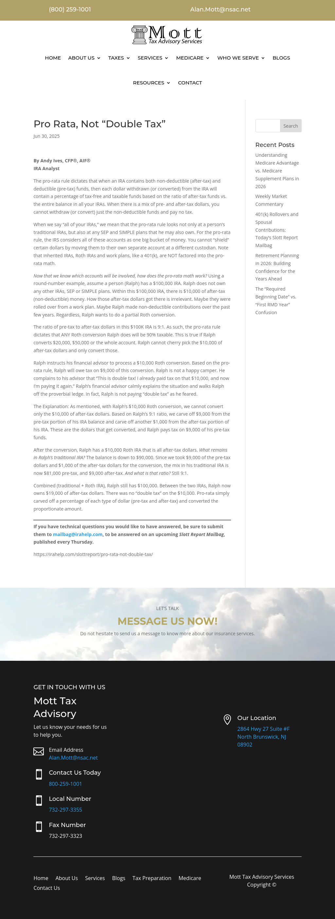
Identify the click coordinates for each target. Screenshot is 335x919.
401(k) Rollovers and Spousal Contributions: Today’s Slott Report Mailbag (277, 229)
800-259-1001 (65, 783)
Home (53, 58)
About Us (81, 58)
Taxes (116, 58)
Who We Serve (238, 58)
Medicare (189, 58)
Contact (190, 83)
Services (150, 58)
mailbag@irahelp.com (78, 534)
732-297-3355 (65, 809)
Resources (148, 83)
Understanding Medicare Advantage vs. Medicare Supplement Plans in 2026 (277, 170)
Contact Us (46, 889)
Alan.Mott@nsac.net (73, 757)
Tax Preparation (151, 879)
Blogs (281, 58)
